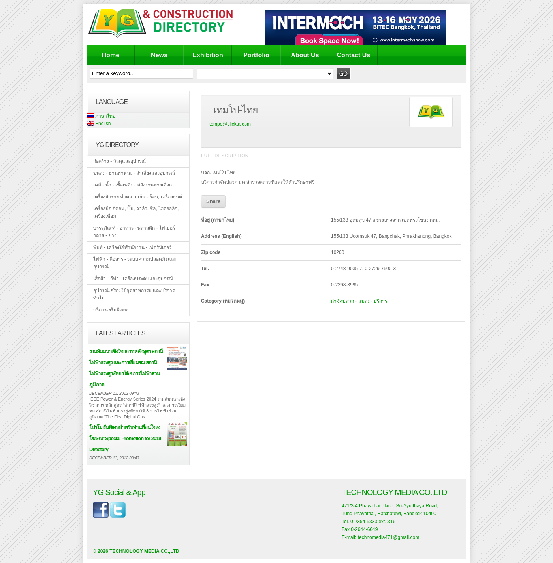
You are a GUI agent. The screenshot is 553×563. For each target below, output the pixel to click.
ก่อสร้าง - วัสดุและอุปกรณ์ (119, 161)
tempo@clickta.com (230, 124)
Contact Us (353, 55)
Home (110, 55)
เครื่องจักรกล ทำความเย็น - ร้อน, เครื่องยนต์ (137, 197)
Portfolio (256, 55)
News (159, 55)
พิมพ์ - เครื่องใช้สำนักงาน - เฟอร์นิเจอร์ (132, 247)
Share (213, 201)
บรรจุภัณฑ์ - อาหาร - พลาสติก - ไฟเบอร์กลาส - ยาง (134, 231)
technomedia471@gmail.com (388, 537)
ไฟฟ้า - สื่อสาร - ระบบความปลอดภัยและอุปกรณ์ (134, 262)
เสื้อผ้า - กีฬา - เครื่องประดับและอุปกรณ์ (133, 278)
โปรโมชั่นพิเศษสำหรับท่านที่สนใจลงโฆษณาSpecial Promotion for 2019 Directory (125, 438)
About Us (305, 55)
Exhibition (207, 55)
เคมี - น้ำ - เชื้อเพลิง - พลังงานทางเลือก (132, 185)
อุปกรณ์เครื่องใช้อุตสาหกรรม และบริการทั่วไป (134, 294)
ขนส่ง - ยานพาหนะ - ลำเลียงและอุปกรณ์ (134, 173)
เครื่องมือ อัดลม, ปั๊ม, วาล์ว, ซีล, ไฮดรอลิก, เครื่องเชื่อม (136, 212)
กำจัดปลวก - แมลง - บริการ (359, 301)
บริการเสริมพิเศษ (110, 310)
